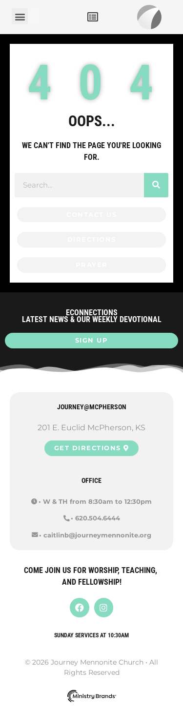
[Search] (156, 185)
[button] (92, 17)
